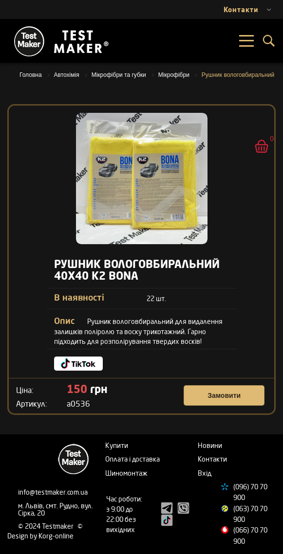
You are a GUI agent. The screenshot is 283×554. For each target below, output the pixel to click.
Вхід (204, 473)
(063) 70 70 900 (250, 513)
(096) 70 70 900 (250, 492)
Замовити (224, 395)
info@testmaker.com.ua (53, 492)
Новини (210, 445)
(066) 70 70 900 (250, 535)
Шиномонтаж (126, 473)
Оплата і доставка (132, 459)
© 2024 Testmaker (46, 526)
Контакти (212, 459)
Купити (116, 445)
